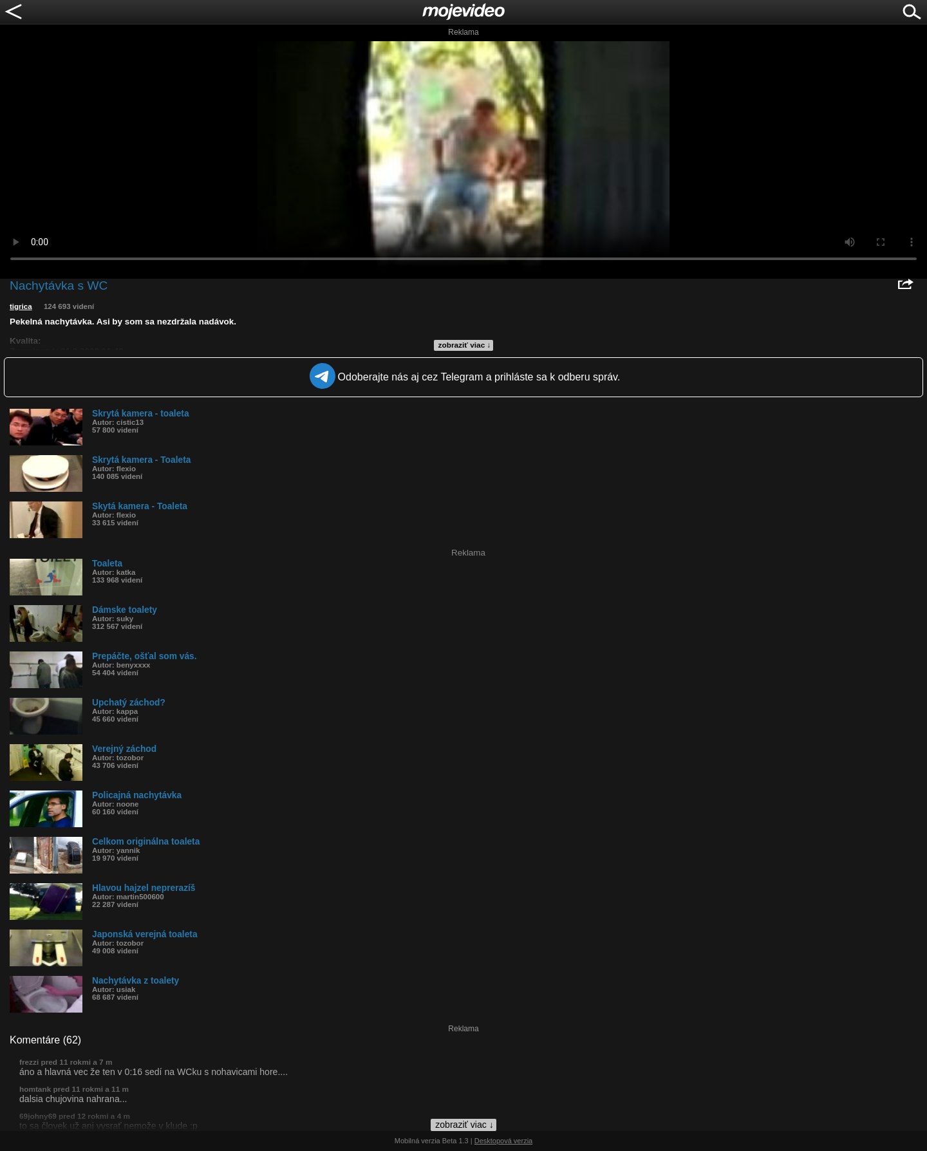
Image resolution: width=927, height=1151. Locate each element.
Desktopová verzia (503, 1141)
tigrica (21, 306)
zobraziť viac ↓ (464, 345)
